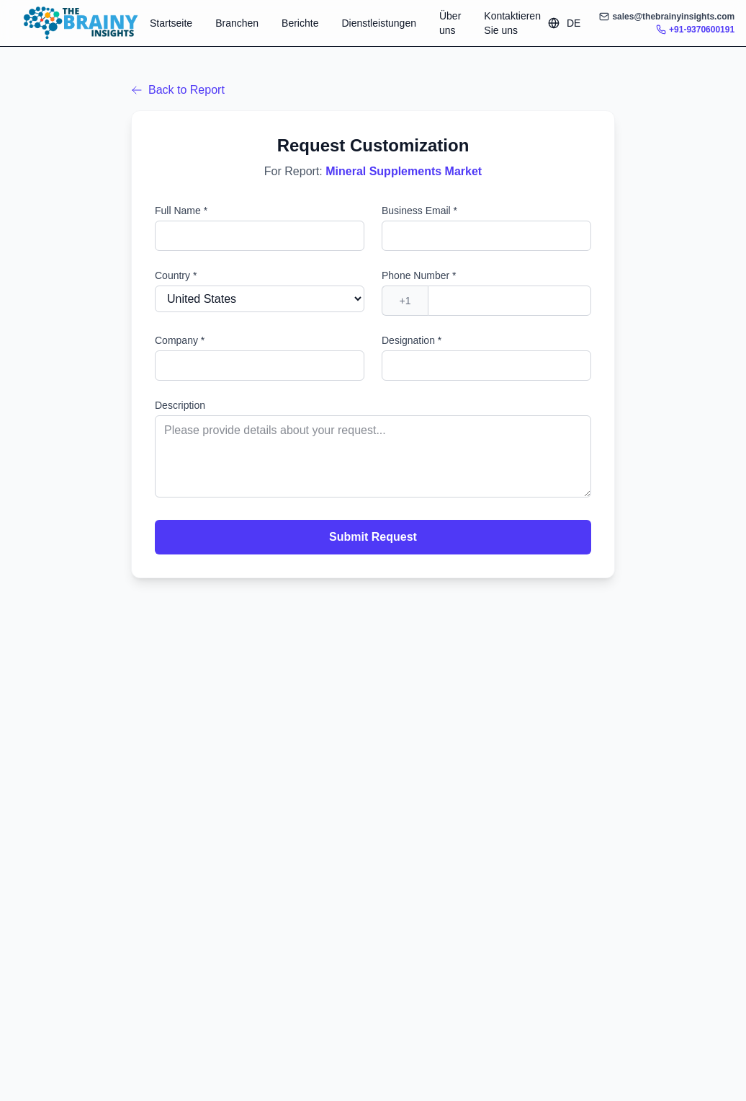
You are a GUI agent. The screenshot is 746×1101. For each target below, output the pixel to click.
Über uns (450, 23)
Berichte (300, 23)
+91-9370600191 (695, 30)
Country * (176, 275)
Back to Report (178, 90)
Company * (180, 340)
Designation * (411, 340)
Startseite (171, 23)
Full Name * (181, 210)
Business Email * (419, 210)
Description (180, 405)
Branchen (237, 23)
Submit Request (373, 537)
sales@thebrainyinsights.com (666, 17)
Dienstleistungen (378, 23)
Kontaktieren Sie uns (512, 23)
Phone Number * (419, 275)
